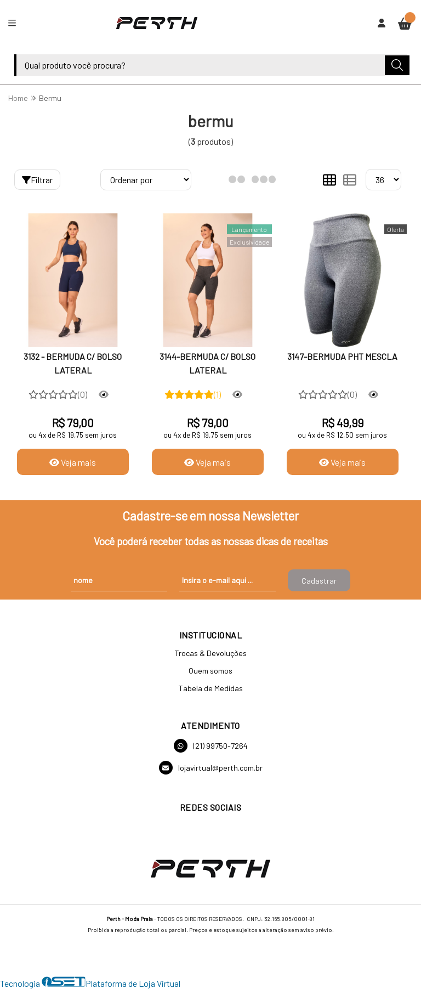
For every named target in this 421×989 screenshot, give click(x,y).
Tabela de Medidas (210, 688)
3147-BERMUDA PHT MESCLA (342, 356)
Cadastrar (319, 580)
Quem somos (210, 670)
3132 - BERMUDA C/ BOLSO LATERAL (73, 363)
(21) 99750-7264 (211, 746)
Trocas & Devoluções (210, 653)
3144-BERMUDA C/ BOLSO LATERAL (207, 363)
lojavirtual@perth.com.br (211, 768)
